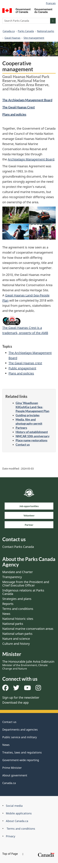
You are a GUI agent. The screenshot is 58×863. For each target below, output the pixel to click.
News (6, 614)
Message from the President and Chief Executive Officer (25, 583)
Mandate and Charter (17, 572)
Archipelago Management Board (31, 159)
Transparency (12, 577)
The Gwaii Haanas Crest (18, 107)
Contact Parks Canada (18, 547)
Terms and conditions (17, 609)
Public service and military (19, 737)
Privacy (10, 836)
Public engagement (22, 368)
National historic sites (17, 619)
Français (51, 3)
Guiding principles (27, 415)
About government (14, 775)
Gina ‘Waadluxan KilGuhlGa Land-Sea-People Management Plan (32, 407)
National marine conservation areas (27, 629)
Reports (7, 604)
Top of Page (12, 854)
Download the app (15, 702)
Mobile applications (19, 813)
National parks (45, 31)
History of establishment (32, 432)
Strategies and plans (16, 599)
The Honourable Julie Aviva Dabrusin (28, 664)
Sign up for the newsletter (20, 697)
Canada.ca (9, 31)
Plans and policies (14, 114)
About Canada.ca (17, 821)
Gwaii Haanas (12, 38)
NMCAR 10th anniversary (32, 436)
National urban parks (17, 634)
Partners (21, 427)
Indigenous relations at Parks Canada (23, 592)
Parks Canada (26, 31)
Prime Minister (12, 768)
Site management (34, 38)
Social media (14, 806)
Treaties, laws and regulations (22, 752)
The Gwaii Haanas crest (25, 363)
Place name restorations (31, 440)
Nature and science (16, 639)
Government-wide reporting (20, 760)
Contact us (23, 444)
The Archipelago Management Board (27, 100)
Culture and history (16, 643)
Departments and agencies (20, 729)
